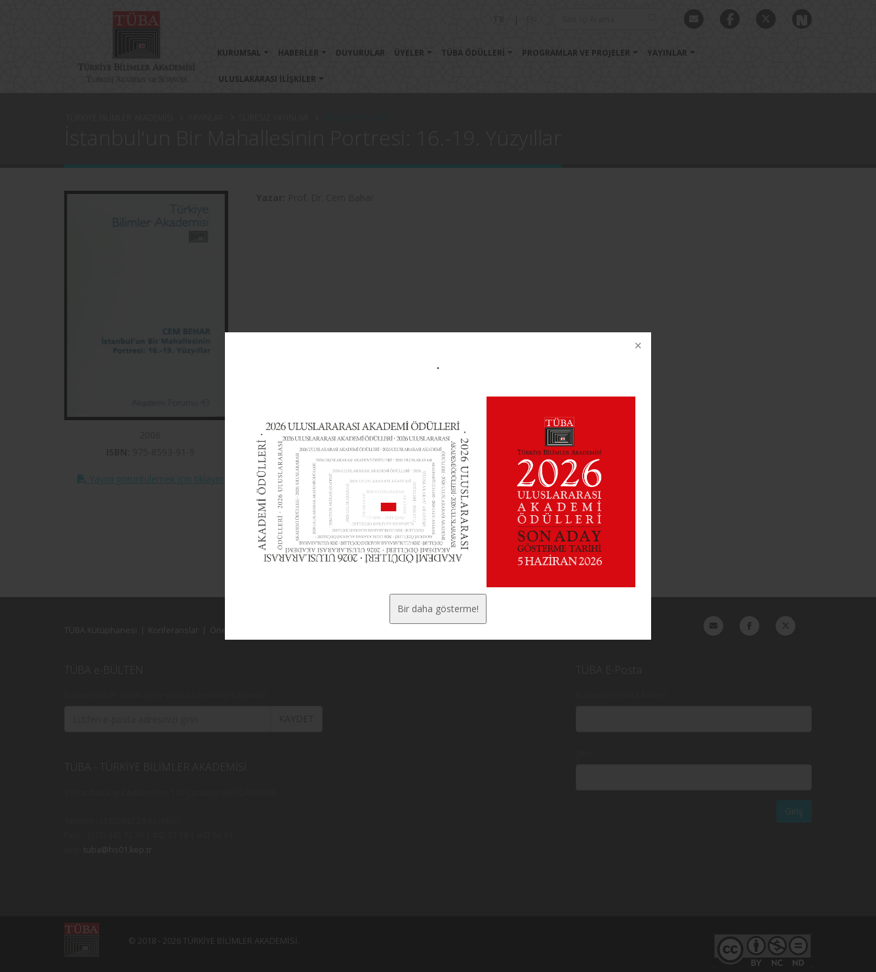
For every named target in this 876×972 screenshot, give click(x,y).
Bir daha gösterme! (438, 608)
